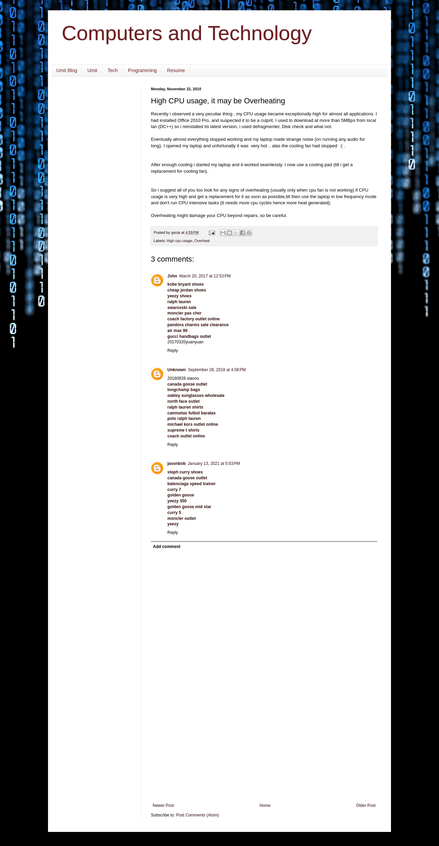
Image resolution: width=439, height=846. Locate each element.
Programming (142, 70)
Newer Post (163, 805)
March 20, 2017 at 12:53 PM (205, 276)
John (172, 276)
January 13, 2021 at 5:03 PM (214, 463)
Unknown (176, 369)
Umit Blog (66, 70)
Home (265, 805)
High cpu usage (179, 241)
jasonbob (176, 463)
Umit (92, 70)
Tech (112, 70)
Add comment (166, 546)
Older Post (366, 805)
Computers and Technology (187, 33)
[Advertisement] (264, 751)
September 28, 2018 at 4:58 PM (217, 369)
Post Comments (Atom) (197, 815)
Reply (172, 350)
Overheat (202, 241)
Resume (176, 70)
